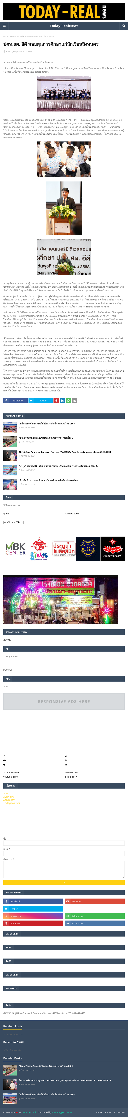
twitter (71, 772)
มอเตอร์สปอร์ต (72, 513)
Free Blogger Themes (62, 1112)
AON (8, 51)
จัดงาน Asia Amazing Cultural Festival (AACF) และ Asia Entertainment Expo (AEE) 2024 (65, 451)
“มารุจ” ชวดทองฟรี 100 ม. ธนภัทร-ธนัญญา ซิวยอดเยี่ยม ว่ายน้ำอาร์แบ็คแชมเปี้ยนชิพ (58, 466)
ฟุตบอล (6, 513)
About (108, 1112)
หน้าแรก (7, 36)
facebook (11, 772)
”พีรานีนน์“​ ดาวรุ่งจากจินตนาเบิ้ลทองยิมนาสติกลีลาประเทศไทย (48, 480)
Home (99, 1112)
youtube (10, 776)
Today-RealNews (64, 25)
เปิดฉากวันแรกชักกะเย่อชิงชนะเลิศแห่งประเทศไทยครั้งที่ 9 (46, 437)
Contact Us (119, 1112)
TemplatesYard (28, 1112)
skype (71, 776)
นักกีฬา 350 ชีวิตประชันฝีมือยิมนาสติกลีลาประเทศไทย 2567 (46, 423)
